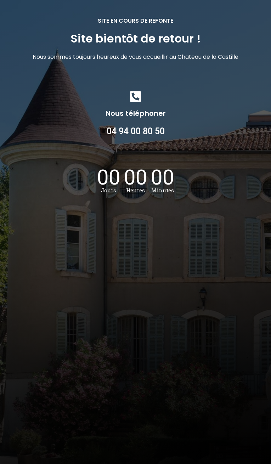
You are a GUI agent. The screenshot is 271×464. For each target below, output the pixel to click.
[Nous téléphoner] (135, 96)
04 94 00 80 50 (136, 131)
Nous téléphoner (136, 113)
